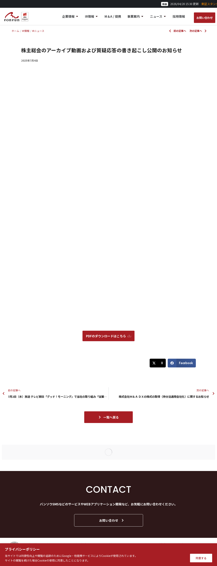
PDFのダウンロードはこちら (108, 336)
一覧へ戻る (108, 417)
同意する (201, 558)
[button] (158, 363)
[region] (108, 554)
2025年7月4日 (29, 60)
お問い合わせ (111, 520)
